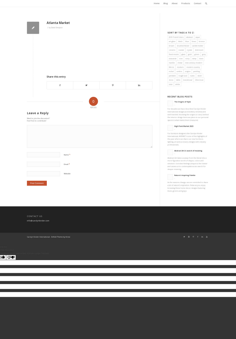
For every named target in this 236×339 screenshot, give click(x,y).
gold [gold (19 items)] (190, 54)
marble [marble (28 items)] (172, 63)
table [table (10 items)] (178, 80)
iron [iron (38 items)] (181, 58)
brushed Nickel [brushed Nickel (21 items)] (183, 46)
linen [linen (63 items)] (201, 58)
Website (67, 173)
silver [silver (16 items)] (199, 76)
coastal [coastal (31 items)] (181, 50)
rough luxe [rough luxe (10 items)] (183, 76)
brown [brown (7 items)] (171, 46)
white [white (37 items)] (177, 84)
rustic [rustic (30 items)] (192, 76)
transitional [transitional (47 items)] (187, 80)
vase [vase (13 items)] (170, 84)
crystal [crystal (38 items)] (189, 50)
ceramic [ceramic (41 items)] (172, 50)
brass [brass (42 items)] (194, 41)
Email (67, 164)
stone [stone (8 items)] (171, 80)
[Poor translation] (11, 257)
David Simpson (57, 28)
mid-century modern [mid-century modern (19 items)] (193, 63)
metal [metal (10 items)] (180, 63)
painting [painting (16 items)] (196, 71)
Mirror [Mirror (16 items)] (171, 67)
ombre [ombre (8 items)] (179, 71)
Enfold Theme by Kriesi (60, 237)
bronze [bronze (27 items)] (202, 41)
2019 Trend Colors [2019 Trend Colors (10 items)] (176, 37)
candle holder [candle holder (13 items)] (197, 46)
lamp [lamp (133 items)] (194, 58)
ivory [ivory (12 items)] (187, 58)
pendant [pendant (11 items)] (172, 76)
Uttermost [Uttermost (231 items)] (199, 80)
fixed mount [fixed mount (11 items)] (174, 54)
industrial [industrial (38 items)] (172, 58)
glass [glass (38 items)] (183, 54)
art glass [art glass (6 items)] (172, 41)
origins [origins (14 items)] (187, 71)
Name (67, 154)
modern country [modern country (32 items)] (193, 67)
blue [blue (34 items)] (187, 41)
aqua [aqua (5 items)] (198, 37)
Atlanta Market (58, 23)
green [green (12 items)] (196, 54)
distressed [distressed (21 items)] (199, 50)
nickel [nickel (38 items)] (171, 71)
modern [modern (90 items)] (180, 67)
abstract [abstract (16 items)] (189, 37)
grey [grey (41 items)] (204, 54)
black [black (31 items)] (180, 41)
